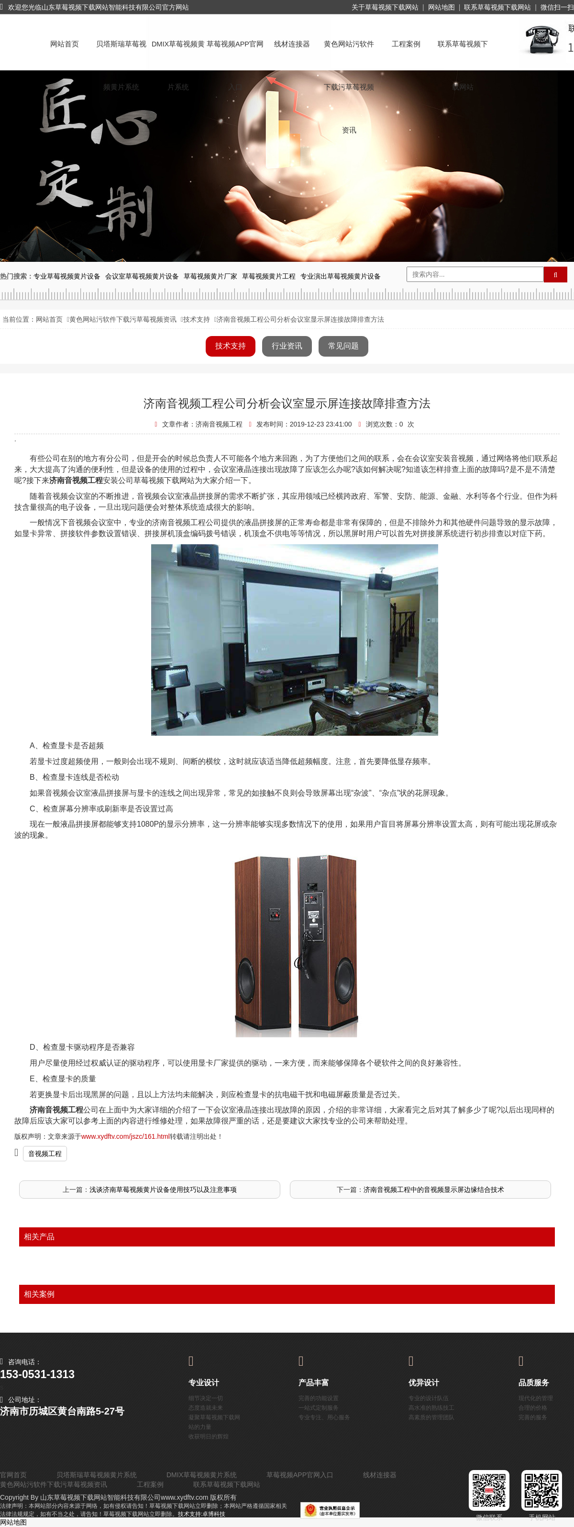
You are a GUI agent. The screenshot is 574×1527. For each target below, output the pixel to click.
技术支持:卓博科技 (201, 1514)
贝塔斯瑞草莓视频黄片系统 (121, 53)
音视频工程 (45, 1153)
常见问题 (343, 346)
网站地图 (441, 7)
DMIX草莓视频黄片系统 (178, 53)
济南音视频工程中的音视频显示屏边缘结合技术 (434, 1189)
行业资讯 (287, 346)
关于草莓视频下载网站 (385, 7)
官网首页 (13, 1475)
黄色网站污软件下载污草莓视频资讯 (349, 53)
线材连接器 (292, 44)
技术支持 (196, 319)
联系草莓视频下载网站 (497, 7)
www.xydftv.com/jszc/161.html (125, 1136)
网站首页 (64, 44)
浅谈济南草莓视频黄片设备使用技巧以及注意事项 (163, 1189)
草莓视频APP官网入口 (235, 53)
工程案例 (406, 44)
